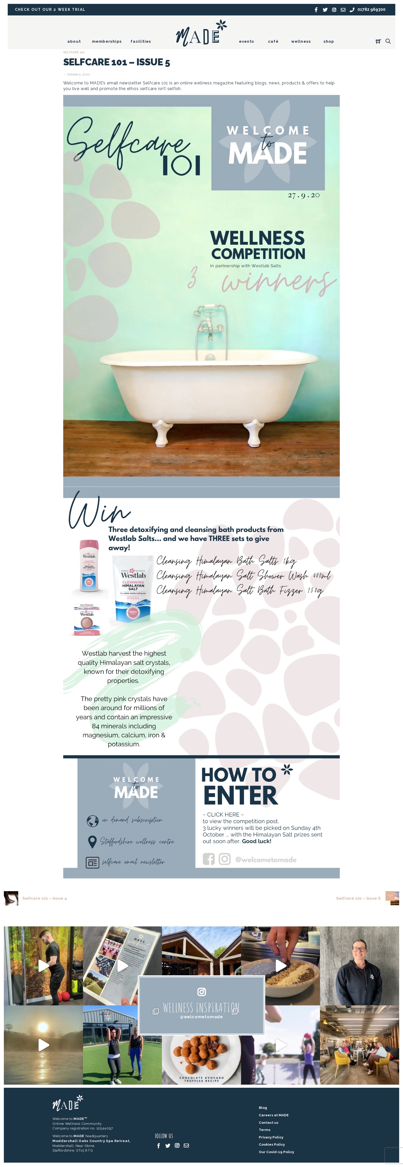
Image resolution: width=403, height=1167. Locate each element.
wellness (301, 41)
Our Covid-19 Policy (276, 1152)
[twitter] (167, 1146)
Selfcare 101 (74, 52)
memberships (107, 41)
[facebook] (158, 1146)
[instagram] (177, 1146)
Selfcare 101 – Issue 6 (367, 898)
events (246, 41)
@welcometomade (201, 1016)
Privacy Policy (271, 1137)
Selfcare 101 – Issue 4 (36, 898)
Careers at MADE (274, 1115)
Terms (264, 1130)
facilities (141, 41)
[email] (186, 1146)
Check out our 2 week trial (51, 9)
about (74, 41)
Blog (263, 1108)
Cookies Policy (272, 1145)
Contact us (268, 1123)
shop (329, 41)
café (273, 41)
